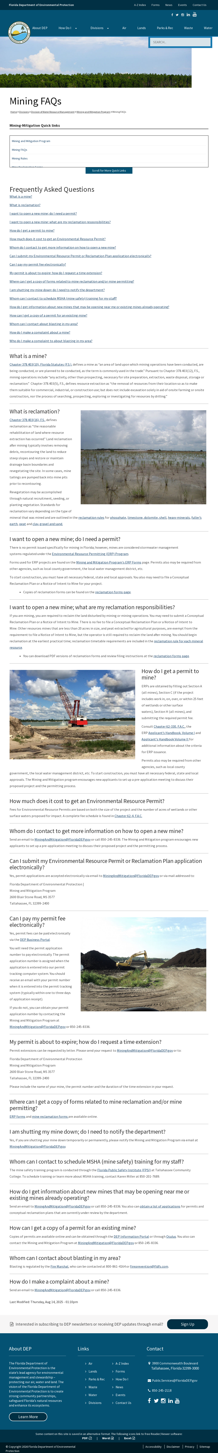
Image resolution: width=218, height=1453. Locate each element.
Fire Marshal (59, 1266)
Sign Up (187, 1324)
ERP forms (17, 1116)
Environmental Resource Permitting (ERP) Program (90, 554)
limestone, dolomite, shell (147, 517)
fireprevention (140, 1266)
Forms (156, 5)
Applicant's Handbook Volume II (165, 739)
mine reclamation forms (50, 1116)
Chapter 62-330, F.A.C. (169, 726)
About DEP (39, 28)
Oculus (171, 1236)
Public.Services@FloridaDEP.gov (174, 1380)
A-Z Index (140, 5)
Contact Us (200, 5)
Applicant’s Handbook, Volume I (171, 733)
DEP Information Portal (131, 1236)
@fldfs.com (159, 1266)
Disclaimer (173, 1447)
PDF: (87, 1438)
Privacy (189, 1447)
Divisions (96, 28)
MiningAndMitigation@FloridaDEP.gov (62, 839)
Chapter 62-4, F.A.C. (128, 816)
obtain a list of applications (160, 1206)
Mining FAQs (19, 150)
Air (124, 28)
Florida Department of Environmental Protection (41, 5)
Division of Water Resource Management (53, 111)
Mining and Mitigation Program (93, 111)
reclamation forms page (113, 592)
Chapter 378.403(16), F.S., (28, 420)
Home (13, 111)
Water (208, 28)
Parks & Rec (165, 28)
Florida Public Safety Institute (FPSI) (124, 1170)
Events (182, 5)
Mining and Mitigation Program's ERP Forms (108, 562)
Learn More (28, 1416)
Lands (141, 28)
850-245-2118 (162, 1390)
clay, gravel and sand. (48, 524)
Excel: (129, 1438)
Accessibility (153, 1447)
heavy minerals (179, 517)
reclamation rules (91, 517)
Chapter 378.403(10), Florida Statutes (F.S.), (41, 364)
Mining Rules (20, 158)
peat (22, 524)
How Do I (65, 28)
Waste (188, 28)
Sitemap (204, 1447)
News (168, 5)
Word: (108, 1438)
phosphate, (118, 517)
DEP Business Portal (35, 939)
